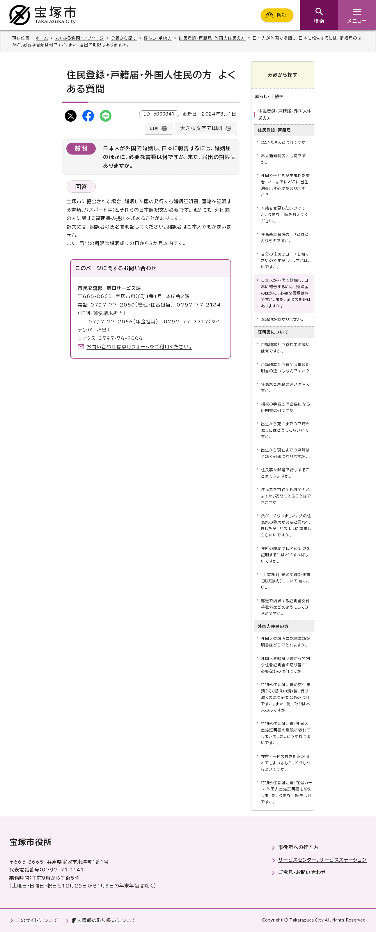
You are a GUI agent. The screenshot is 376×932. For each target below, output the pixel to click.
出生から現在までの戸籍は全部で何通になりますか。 (285, 453)
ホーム (42, 38)
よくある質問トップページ (79, 38)
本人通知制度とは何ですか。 (283, 159)
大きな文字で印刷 (201, 128)
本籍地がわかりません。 (282, 319)
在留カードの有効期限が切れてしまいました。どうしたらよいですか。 (286, 763)
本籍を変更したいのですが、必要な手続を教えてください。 (284, 214)
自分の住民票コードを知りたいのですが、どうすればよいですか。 (286, 260)
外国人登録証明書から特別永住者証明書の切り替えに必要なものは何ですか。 (285, 665)
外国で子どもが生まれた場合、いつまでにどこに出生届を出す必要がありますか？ (285, 185)
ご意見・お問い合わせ (302, 872)
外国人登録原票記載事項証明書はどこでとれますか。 (286, 642)
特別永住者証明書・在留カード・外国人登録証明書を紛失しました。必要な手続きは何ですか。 (286, 792)
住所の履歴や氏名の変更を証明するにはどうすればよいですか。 (286, 555)
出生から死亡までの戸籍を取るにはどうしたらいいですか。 (285, 430)
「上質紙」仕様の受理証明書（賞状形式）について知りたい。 (286, 581)
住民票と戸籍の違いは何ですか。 (285, 387)
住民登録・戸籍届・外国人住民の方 (212, 38)
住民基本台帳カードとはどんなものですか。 (285, 238)
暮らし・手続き (157, 38)
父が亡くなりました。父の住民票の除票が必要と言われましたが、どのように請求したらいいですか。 (286, 525)
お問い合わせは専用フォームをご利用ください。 (139, 346)
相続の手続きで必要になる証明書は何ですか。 (285, 407)
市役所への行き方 (298, 847)
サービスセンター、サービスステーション (322, 859)
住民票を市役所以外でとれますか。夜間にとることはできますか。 (286, 496)
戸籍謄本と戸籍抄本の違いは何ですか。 (285, 348)
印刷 (154, 128)
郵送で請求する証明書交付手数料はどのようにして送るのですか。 (285, 607)
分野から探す (124, 38)
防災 (281, 15)
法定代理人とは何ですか (283, 142)
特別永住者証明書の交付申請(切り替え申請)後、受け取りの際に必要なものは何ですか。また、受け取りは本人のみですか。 (286, 697)
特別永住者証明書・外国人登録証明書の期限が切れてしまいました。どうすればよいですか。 (286, 733)
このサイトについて (37, 920)
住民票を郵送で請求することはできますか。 (285, 473)
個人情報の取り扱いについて (104, 920)
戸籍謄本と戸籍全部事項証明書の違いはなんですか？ (285, 368)
